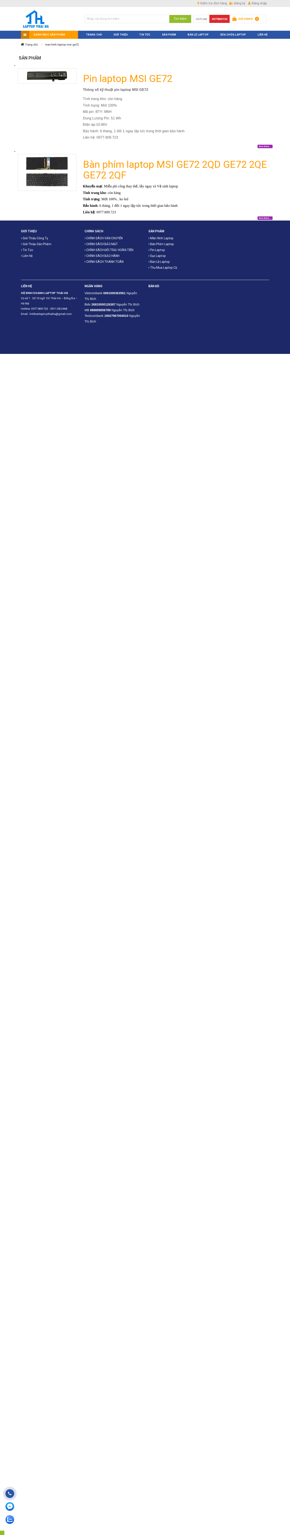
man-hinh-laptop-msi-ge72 (62, 43)
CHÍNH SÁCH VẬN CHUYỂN (104, 237)
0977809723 (219, 19)
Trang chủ (31, 43)
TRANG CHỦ (94, 33)
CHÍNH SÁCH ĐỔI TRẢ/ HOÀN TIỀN (109, 249)
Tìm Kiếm (180, 18)
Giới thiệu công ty (34, 237)
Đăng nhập (257, 3)
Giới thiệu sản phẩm (36, 243)
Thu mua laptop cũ (162, 266)
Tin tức (27, 249)
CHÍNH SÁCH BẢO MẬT (101, 243)
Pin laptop (156, 249)
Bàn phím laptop (161, 243)
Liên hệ (27, 254)
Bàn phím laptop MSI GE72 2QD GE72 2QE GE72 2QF (175, 168)
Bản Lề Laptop (198, 33)
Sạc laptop (157, 254)
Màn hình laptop (161, 237)
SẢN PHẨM (169, 33)
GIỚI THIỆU (121, 33)
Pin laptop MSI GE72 (128, 77)
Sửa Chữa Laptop (233, 33)
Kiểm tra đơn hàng (212, 3)
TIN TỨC (144, 33)
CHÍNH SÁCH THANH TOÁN (104, 260)
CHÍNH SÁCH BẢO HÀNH (102, 254)
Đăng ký (237, 3)
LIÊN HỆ (263, 33)
